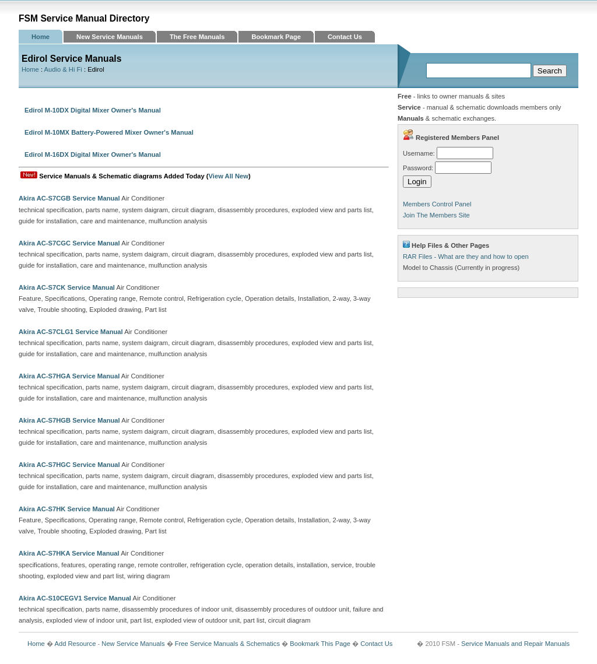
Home (40, 36)
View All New (228, 176)
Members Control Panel (437, 204)
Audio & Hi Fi (63, 69)
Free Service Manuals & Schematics (227, 643)
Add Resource (75, 643)
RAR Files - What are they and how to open (466, 256)
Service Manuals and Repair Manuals (515, 643)
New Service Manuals (109, 36)
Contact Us (345, 36)
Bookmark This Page (320, 643)
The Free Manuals (197, 36)
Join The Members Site (436, 215)
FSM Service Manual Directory (84, 18)
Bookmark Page (276, 36)
